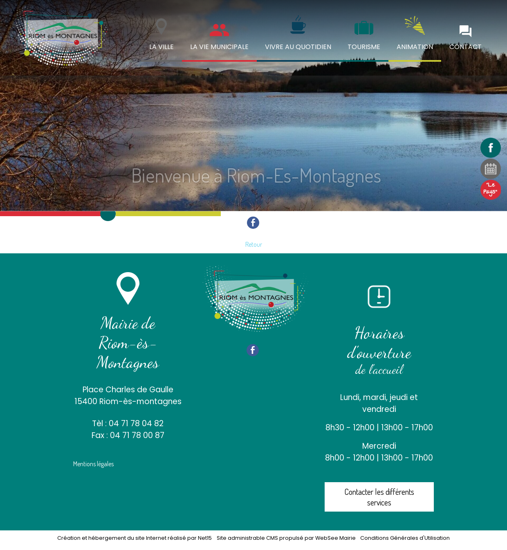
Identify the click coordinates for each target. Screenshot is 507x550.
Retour (253, 244)
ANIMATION (415, 46)
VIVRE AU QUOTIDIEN (298, 46)
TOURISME (364, 46)
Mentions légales (93, 464)
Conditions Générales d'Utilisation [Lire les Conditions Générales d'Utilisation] (405, 537)
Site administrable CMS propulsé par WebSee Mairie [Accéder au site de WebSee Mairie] (286, 537)
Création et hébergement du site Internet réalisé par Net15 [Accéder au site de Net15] (134, 537)
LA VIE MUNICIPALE (219, 46)
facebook (253, 222)
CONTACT (465, 46)
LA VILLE (161, 46)
